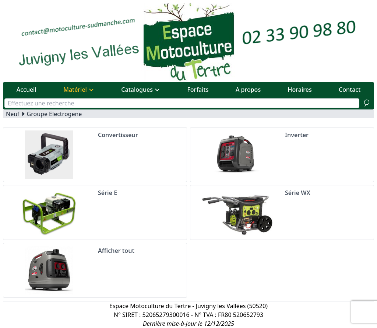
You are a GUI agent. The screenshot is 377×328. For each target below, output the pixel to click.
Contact (349, 90)
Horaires (300, 90)
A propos (248, 90)
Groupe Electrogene (54, 114)
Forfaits (197, 90)
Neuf (13, 114)
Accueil (26, 90)
